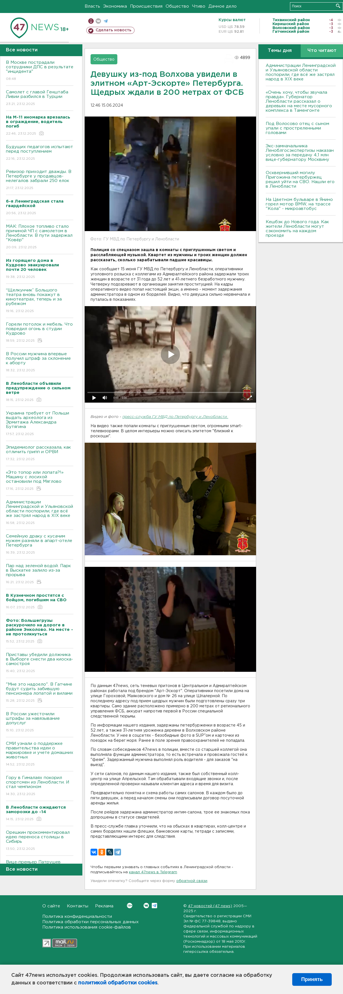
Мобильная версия (91, 21)
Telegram (154, 905)
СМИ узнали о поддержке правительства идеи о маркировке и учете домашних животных (39, 754)
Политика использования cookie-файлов (86, 927)
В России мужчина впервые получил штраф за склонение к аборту (39, 362)
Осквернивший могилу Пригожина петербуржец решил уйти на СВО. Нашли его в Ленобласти (300, 179)
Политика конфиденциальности (77, 916)
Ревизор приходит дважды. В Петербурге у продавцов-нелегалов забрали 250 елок (39, 180)
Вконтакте (129, 905)
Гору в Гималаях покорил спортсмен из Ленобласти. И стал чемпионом (39, 786)
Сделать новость (113, 30)
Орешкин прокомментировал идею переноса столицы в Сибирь (39, 841)
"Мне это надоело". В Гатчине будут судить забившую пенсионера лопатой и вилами (39, 693)
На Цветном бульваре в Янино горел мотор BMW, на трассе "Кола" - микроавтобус (299, 204)
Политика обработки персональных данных (90, 922)
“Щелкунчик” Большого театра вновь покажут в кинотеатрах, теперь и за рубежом (39, 300)
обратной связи (191, 881)
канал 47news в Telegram (153, 872)
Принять (312, 979)
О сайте (51, 906)
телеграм (105, 21)
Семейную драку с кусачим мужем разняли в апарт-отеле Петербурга (39, 544)
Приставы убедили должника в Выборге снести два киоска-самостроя (39, 663)
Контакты (77, 906)
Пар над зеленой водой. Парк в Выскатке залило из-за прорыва (39, 574)
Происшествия (146, 6)
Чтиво (198, 6)
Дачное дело (222, 6)
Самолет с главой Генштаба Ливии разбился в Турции (39, 98)
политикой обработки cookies (117, 983)
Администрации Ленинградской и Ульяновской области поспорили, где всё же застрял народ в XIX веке (39, 512)
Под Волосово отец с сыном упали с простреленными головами (297, 128)
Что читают (322, 51)
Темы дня (280, 51)
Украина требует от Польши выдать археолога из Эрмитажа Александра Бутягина (39, 423)
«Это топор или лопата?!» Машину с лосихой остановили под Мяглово (39, 481)
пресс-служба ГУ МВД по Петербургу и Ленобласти (175, 417)
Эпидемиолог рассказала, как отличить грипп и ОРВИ (39, 454)
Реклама (104, 906)
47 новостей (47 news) (210, 906)
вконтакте (98, 21)
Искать (338, 6)
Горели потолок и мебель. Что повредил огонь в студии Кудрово (39, 332)
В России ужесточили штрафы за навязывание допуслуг (39, 722)
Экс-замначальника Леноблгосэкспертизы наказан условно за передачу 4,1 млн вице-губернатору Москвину (300, 152)
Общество (177, 6)
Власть (92, 6)
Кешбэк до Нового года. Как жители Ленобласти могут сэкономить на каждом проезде (297, 228)
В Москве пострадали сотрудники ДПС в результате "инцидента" (39, 71)
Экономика (115, 6)
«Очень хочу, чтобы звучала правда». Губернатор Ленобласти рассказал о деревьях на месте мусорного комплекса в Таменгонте (299, 101)
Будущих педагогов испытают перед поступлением (39, 153)
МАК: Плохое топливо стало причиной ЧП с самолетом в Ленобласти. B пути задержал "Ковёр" (39, 237)
